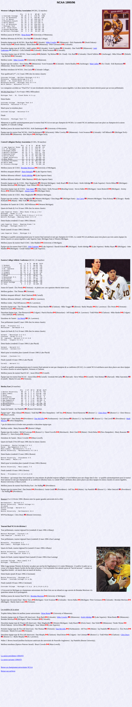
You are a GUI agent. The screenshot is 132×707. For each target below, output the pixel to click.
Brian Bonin (25, 38)
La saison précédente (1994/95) (12, 689)
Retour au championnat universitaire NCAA (17, 700)
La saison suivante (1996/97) (11, 693)
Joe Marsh (21, 336)
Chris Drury (102, 437)
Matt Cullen (94, 67)
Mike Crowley (51, 46)
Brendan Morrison (27, 179)
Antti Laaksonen (99, 52)
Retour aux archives (8, 704)
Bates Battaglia (27, 183)
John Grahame (33, 260)
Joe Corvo (80, 210)
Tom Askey (30, 200)
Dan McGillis (39, 443)
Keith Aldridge (27, 187)
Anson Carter (29, 202)
